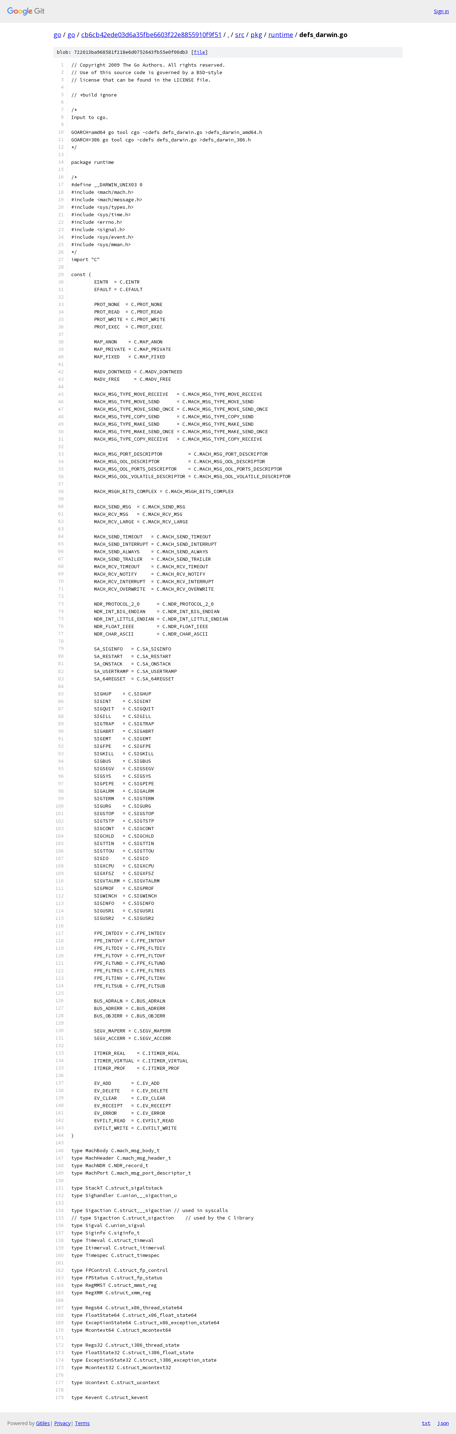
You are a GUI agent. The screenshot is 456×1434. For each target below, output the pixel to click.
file (199, 52)
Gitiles (43, 1423)
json (443, 1423)
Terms (82, 1423)
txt (426, 1423)
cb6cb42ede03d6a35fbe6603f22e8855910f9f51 (151, 34)
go (57, 34)
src (239, 34)
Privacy (62, 1423)
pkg (256, 34)
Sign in (441, 11)
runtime (280, 34)
